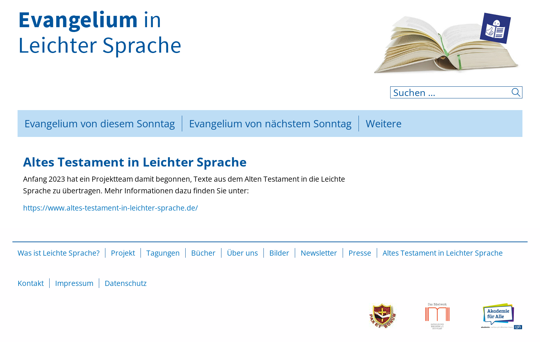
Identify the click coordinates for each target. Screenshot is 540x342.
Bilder (279, 253)
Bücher (203, 253)
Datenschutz (126, 283)
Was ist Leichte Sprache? (59, 253)
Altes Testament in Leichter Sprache (443, 253)
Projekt (123, 253)
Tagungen (163, 253)
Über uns (242, 253)
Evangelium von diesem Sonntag (99, 123)
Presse (360, 253)
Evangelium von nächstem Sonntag (270, 123)
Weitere (384, 123)
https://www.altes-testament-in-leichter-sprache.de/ (110, 208)
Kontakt (31, 283)
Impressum (74, 283)
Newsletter (319, 253)
